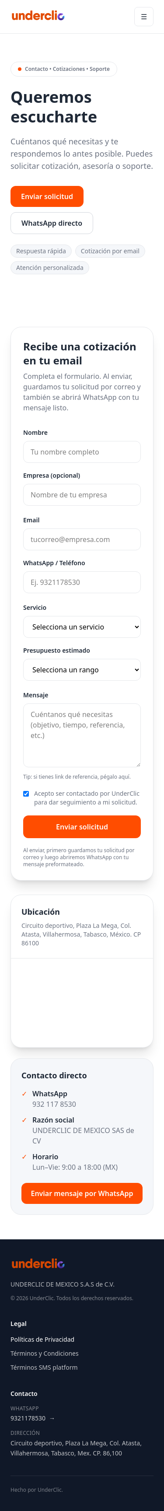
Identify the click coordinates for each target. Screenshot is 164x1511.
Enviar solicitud (47, 196)
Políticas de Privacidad (42, 1339)
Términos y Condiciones (44, 1353)
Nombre (35, 432)
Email (31, 520)
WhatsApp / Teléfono (54, 563)
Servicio (34, 607)
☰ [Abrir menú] (144, 16)
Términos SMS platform (44, 1367)
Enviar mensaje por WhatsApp (82, 1193)
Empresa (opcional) (51, 475)
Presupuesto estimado (56, 650)
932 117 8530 (54, 1104)
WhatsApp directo (51, 223)
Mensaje (35, 695)
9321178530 (32, 1418)
